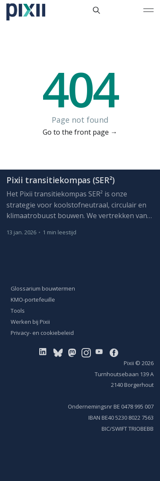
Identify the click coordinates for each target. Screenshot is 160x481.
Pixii (129, 363)
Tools (18, 310)
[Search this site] (96, 10)
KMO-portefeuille (33, 299)
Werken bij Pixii (30, 321)
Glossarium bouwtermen (43, 288)
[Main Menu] (148, 10)
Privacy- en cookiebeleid (42, 333)
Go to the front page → (80, 132)
